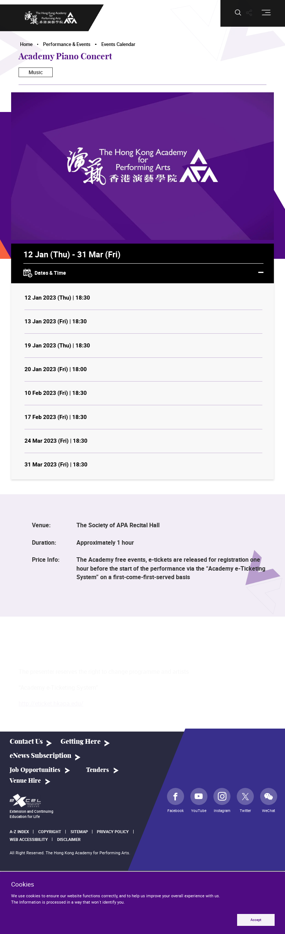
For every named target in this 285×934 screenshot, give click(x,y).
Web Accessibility (29, 839)
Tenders (97, 770)
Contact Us (26, 741)
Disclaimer (69, 839)
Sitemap (79, 831)
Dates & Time (143, 273)
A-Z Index (19, 831)
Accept (255, 919)
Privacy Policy (113, 831)
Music (36, 72)
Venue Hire (25, 781)
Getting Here (80, 741)
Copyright (49, 831)
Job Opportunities (35, 770)
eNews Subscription (40, 755)
